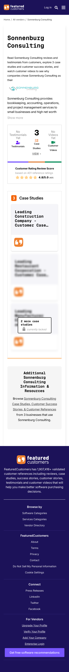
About (34, 541)
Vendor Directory (34, 525)
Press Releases (35, 590)
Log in (48, 7)
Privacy (34, 554)
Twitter (34, 602)
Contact (34, 560)
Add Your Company (34, 637)
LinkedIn (34, 596)
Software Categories (34, 513)
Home (7, 19)
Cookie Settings (34, 572)
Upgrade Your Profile (34, 625)
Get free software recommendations (35, 652)
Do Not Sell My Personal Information (34, 566)
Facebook (34, 608)
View (35, 153)
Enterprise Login (34, 643)
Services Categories (34, 519)
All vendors (18, 19)
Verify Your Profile (34, 631)
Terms (34, 547)
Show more (15, 118)
